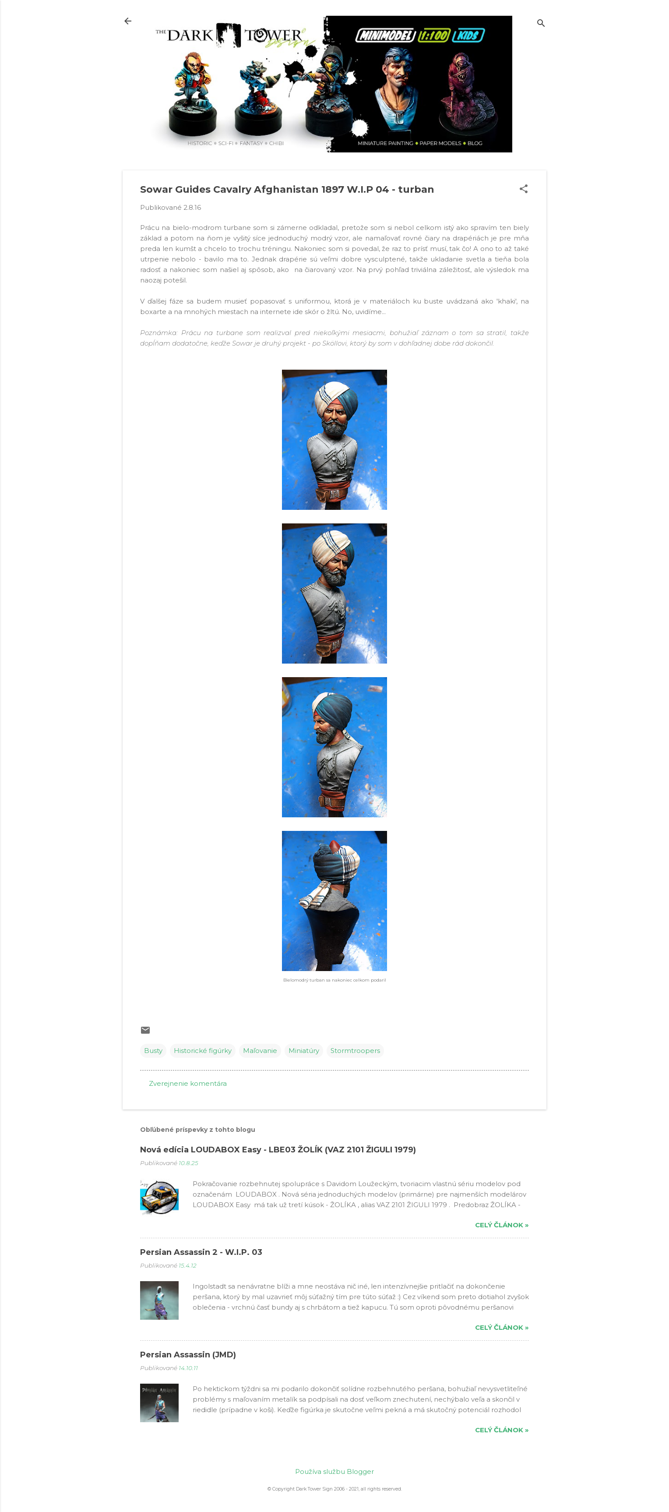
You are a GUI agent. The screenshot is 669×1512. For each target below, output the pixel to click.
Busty (153, 1050)
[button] (523, 189)
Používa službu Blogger (334, 1471)
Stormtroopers (355, 1050)
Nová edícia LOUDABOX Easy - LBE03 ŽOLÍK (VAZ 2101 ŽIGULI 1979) (278, 1150)
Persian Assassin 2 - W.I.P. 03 (201, 1252)
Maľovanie (260, 1050)
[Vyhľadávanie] (541, 24)
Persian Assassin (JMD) (188, 1355)
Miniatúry (304, 1050)
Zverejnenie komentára (188, 1083)
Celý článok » (502, 1225)
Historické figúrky (203, 1050)
